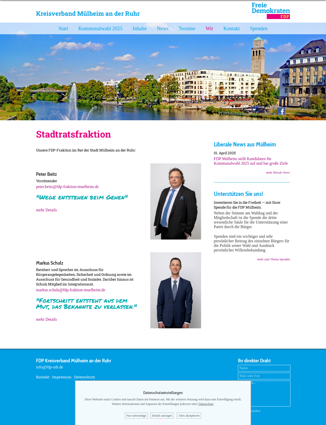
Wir (209, 28)
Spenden (258, 28)
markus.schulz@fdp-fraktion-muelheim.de (70, 290)
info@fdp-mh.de (49, 367)
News (163, 28)
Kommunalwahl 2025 (100, 28)
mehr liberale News (278, 172)
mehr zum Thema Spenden (273, 259)
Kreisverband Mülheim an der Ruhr (88, 13)
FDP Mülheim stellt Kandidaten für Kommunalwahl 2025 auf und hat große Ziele (251, 161)
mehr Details (46, 210)
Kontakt (231, 28)
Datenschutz (84, 377)
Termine (186, 28)
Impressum (62, 377)
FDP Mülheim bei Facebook (251, 113)
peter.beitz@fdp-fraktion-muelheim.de (67, 186)
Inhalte (140, 28)
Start (63, 28)
